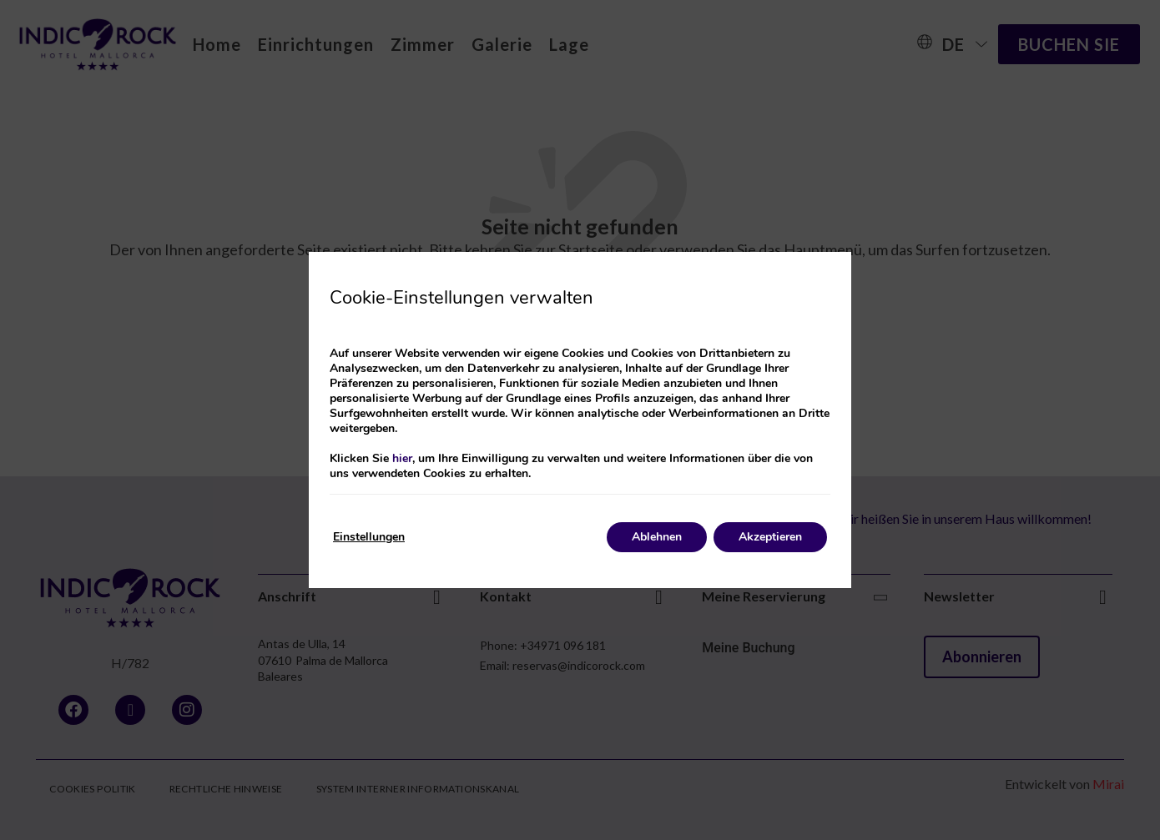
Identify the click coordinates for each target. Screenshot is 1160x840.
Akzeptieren (770, 537)
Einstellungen (369, 537)
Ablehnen (657, 537)
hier (402, 458)
